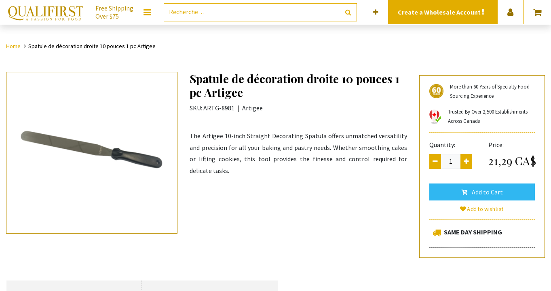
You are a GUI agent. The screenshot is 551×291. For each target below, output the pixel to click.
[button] (376, 12)
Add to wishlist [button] (482, 209)
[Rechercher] (348, 12)
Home (13, 46)
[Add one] (466, 161)
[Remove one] (435, 161)
